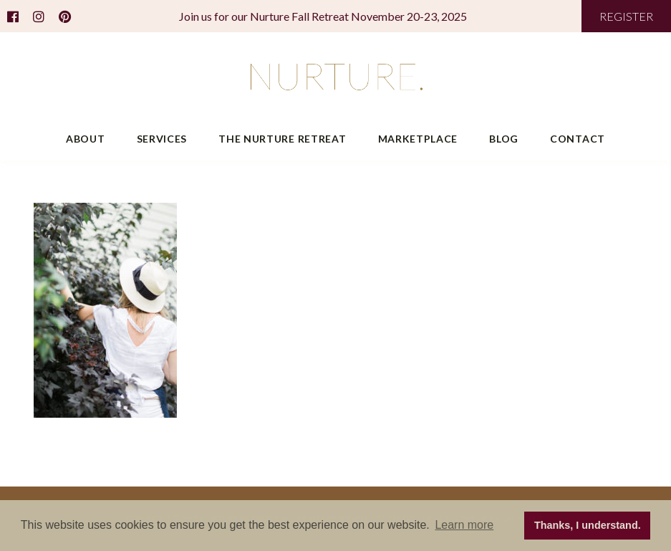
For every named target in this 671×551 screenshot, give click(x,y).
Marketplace (418, 139)
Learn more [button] (464, 525)
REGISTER (626, 16)
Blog (503, 139)
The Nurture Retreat (282, 139)
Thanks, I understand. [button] (587, 525)
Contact (577, 139)
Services (162, 139)
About (85, 139)
